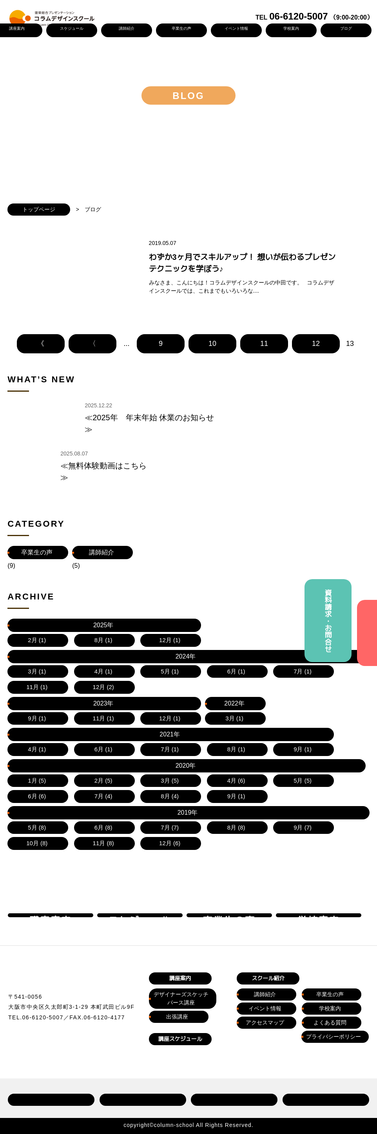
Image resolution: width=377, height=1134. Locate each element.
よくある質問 (330, 971)
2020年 (37, 744)
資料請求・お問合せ (328, 620)
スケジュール (71, 28)
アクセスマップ (265, 971)
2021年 (295, 729)
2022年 (231, 729)
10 (212, 364)
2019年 (101, 744)
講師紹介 (126, 28)
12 (316, 364)
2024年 (101, 729)
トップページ (38, 209)
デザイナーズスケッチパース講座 (181, 947)
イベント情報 (236, 28)
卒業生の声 (181, 28)
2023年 (166, 729)
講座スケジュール (180, 987)
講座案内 (180, 927)
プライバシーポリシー (333, 985)
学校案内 (291, 28)
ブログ (346, 28)
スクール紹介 (268, 927)
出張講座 (177, 965)
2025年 (37, 729)
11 (264, 364)
